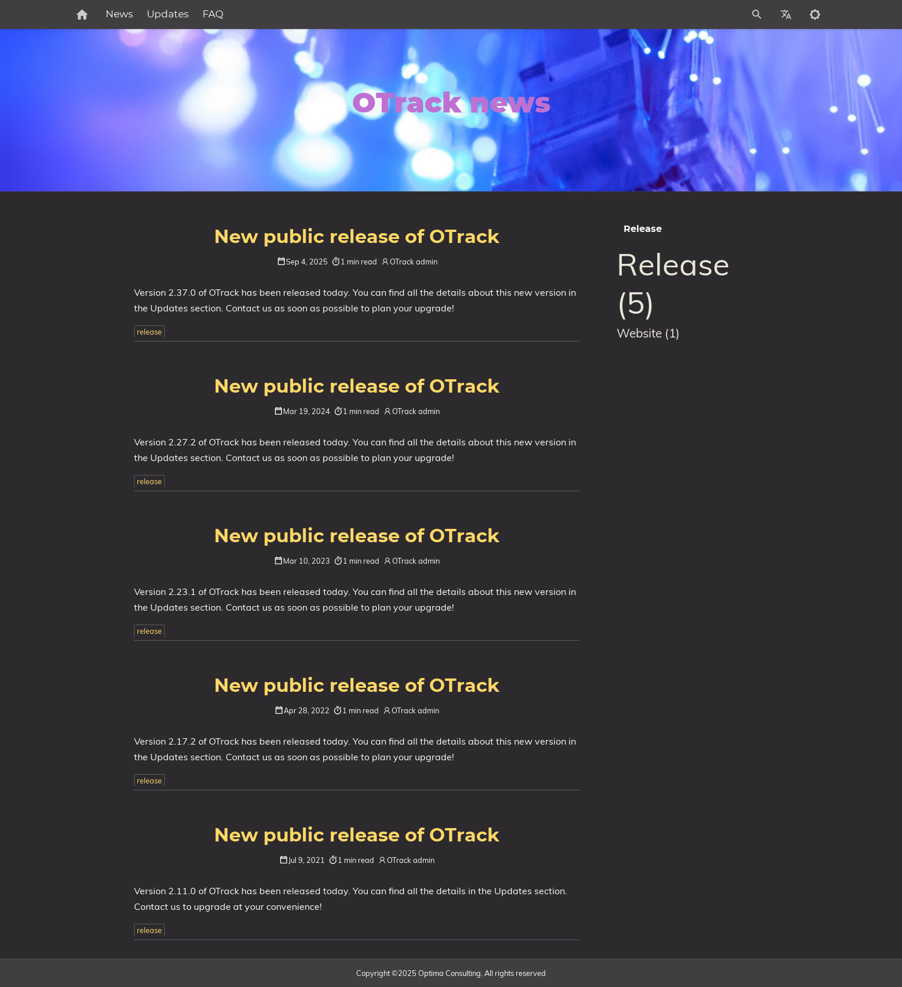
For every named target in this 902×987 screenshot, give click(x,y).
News (157, 14)
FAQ (250, 14)
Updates (205, 14)
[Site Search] (705, 14)
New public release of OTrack (356, 237)
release (149, 331)
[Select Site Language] (785, 14)
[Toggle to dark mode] (814, 14)
